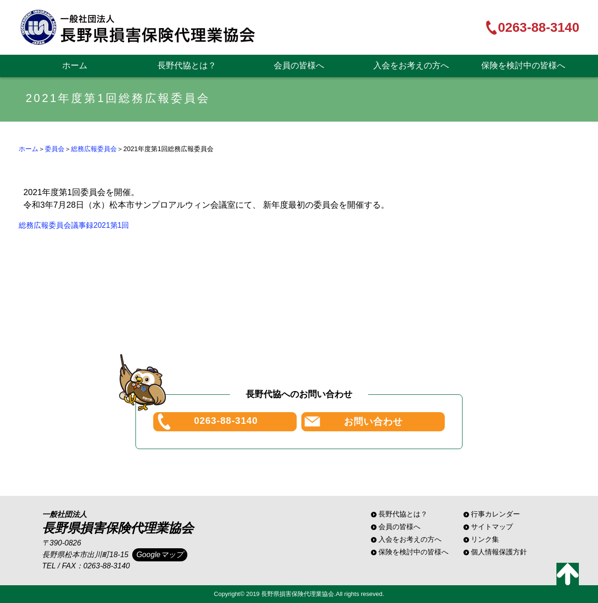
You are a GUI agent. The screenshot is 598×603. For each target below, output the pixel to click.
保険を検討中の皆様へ (523, 65)
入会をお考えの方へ (411, 65)
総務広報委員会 (94, 149)
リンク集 (485, 539)
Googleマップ (159, 555)
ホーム (74, 65)
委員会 (54, 149)
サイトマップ (492, 526)
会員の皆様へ (299, 65)
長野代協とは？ (186, 65)
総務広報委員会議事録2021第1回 (74, 225)
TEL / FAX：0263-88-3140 (86, 566)
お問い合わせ (373, 421)
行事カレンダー (495, 514)
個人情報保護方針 (499, 552)
